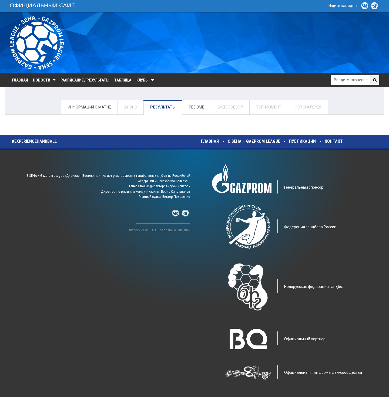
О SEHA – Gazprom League (254, 141)
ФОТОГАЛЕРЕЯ (307, 107)
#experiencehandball (34, 141)
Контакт (334, 141)
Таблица (122, 80)
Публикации (302, 141)
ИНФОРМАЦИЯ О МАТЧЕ (89, 107)
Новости (41, 80)
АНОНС (130, 107)
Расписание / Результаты (85, 80)
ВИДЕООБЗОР (230, 107)
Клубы (142, 80)
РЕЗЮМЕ (196, 107)
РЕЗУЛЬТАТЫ (163, 107)
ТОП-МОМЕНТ (268, 107)
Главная (20, 80)
